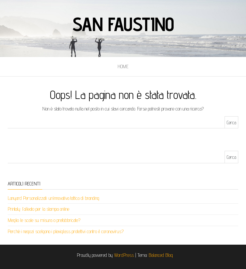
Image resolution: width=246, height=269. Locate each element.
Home (123, 66)
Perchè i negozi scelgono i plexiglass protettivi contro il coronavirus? (66, 231)
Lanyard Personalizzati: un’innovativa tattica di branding (53, 198)
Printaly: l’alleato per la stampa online (38, 209)
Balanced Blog (161, 255)
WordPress (124, 255)
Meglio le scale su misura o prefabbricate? (44, 220)
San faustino (123, 24)
